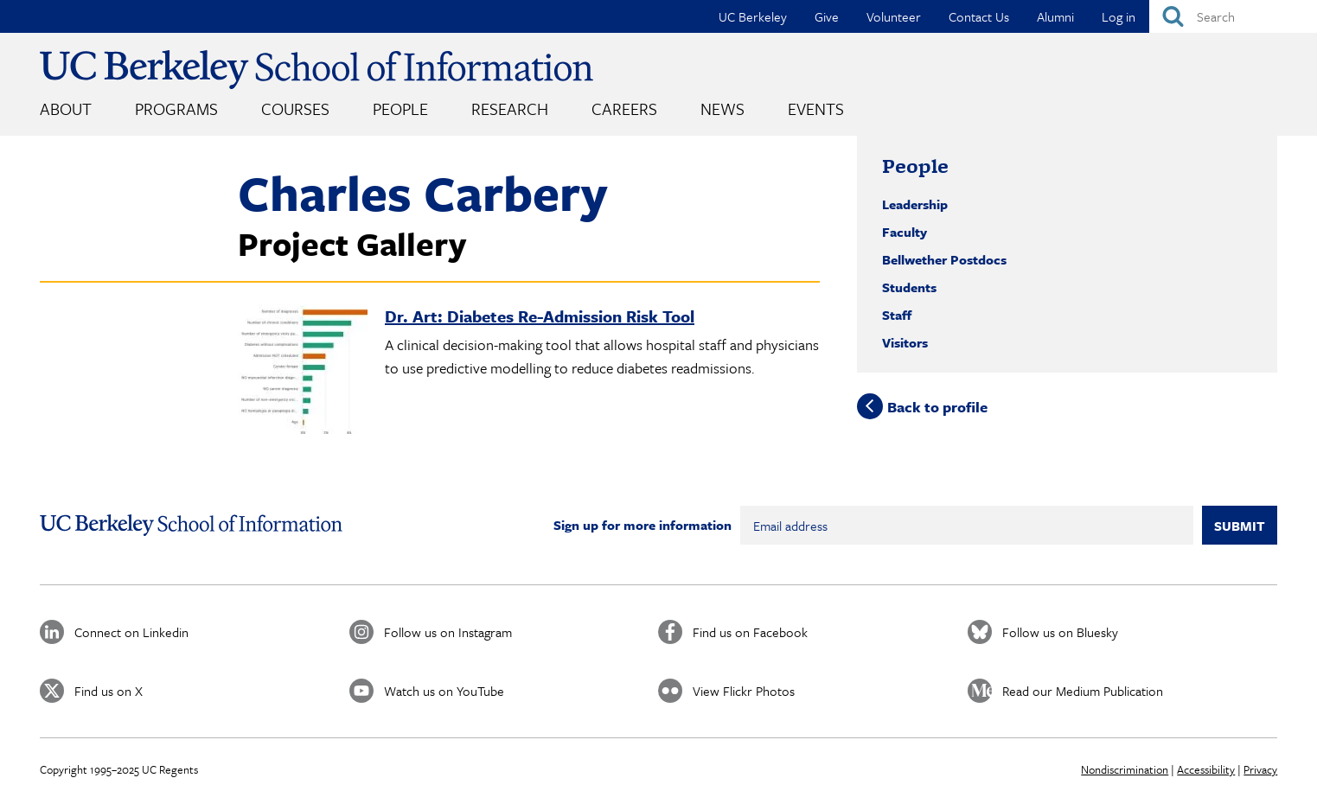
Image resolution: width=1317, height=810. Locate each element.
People (400, 108)
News (722, 108)
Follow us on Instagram (448, 631)
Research (509, 108)
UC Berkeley (753, 16)
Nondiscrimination (1124, 769)
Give (827, 16)
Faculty (904, 231)
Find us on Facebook (750, 631)
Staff (896, 314)
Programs (176, 108)
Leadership (915, 204)
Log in (1118, 16)
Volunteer (893, 16)
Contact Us (979, 16)
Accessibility (1206, 769)
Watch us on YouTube (444, 690)
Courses (295, 108)
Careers (624, 108)
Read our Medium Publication (1082, 690)
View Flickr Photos (744, 690)
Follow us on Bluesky (1060, 631)
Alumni (1055, 16)
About (66, 108)
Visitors (905, 342)
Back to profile (937, 406)
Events (816, 108)
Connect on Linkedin (131, 631)
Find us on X (108, 690)
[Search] (1233, 16)
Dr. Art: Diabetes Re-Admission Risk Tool (539, 316)
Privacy (1260, 769)
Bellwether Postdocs (944, 259)
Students (909, 287)
